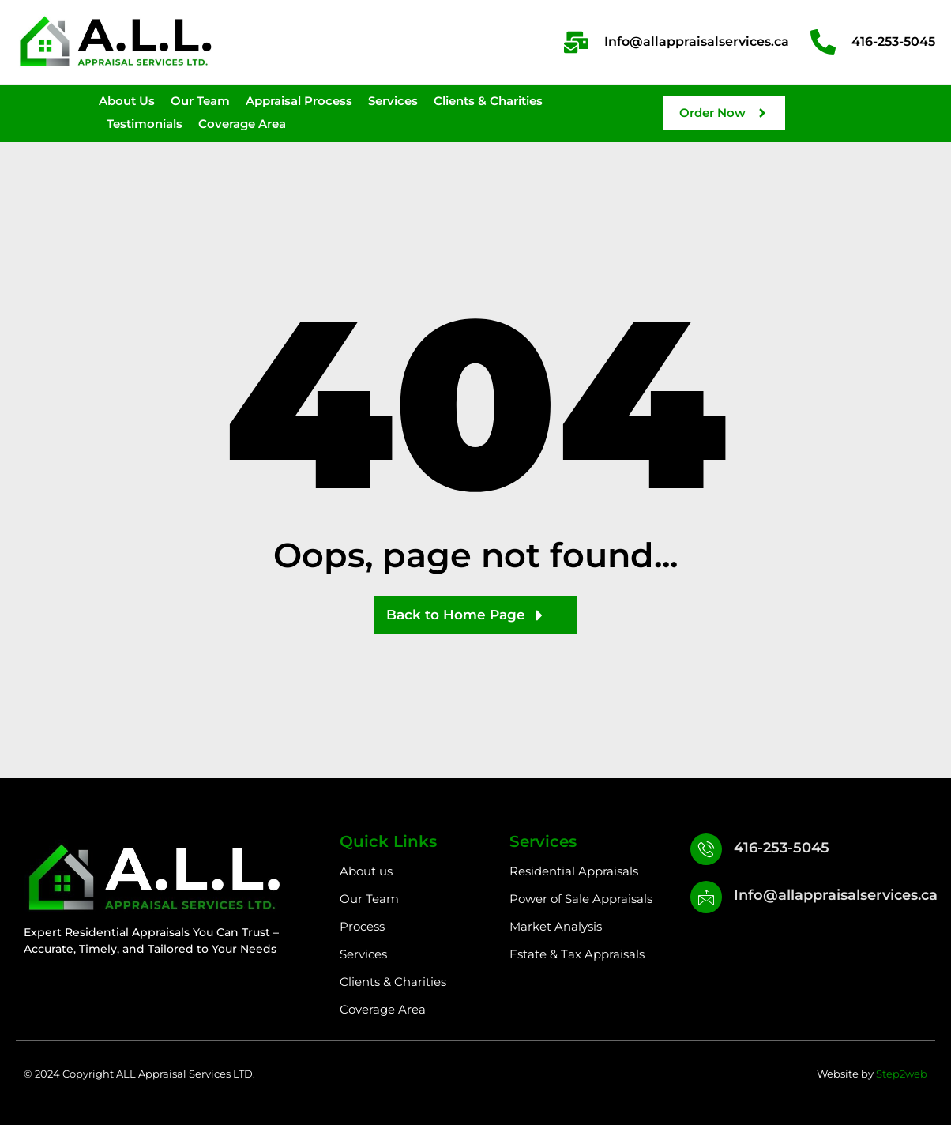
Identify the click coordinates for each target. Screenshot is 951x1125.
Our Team (200, 100)
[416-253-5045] (707, 850)
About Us (127, 100)
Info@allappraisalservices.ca (839, 898)
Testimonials (144, 123)
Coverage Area (242, 123)
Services (393, 100)
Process (362, 926)
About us (366, 871)
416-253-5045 (785, 847)
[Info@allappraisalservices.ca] (707, 901)
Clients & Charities (488, 100)
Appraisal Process (299, 100)
